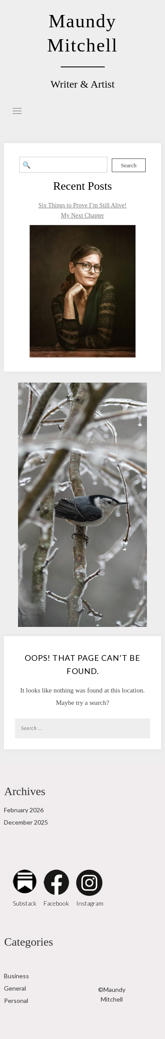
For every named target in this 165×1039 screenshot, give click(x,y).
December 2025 (26, 822)
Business (16, 976)
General (15, 988)
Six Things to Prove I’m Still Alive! (82, 205)
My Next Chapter (82, 215)
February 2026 (24, 810)
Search (128, 165)
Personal (16, 1000)
